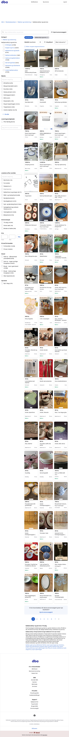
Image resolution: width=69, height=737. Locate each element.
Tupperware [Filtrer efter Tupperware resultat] (9, 107)
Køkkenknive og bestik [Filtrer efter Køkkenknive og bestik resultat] (12, 51)
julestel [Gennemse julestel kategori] (42, 646)
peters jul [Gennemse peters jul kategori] (31, 648)
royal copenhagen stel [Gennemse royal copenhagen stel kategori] (41, 648)
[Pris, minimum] (4, 237)
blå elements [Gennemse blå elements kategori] (35, 646)
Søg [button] (19, 237)
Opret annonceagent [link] (46, 612)
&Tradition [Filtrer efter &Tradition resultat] (8, 83)
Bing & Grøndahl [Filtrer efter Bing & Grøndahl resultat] (11, 86)
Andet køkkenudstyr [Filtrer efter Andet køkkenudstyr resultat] (11, 71)
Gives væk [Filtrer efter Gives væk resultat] (8, 225)
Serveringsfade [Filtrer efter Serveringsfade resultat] (12, 63)
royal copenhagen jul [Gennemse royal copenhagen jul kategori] (52, 645)
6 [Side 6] (51, 619)
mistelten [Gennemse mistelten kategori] (61, 645)
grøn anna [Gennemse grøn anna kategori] (33, 645)
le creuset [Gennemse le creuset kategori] (53, 648)
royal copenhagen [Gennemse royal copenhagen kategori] (37, 649)
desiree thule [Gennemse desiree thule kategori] (55, 646)
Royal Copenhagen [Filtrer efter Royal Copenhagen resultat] (12, 104)
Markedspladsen (11, 22)
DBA (2, 22)
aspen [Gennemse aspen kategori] (46, 646)
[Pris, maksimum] (12, 237)
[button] (59, 32)
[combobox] (24, 32)
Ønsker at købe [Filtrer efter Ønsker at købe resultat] (10, 228)
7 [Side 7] (55, 619)
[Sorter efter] (61, 42)
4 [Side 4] (44, 619)
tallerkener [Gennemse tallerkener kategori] (60, 648)
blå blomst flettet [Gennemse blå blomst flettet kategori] (41, 645)
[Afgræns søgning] (11, 80)
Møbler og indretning (24, 22)
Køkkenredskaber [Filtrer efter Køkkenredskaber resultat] (12, 55)
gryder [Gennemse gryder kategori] (50, 646)
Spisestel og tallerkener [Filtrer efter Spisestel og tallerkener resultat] (12, 66)
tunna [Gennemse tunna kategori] (27, 648)
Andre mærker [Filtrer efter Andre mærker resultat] (10, 110)
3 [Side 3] (40, 619)
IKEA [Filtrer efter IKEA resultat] (7, 98)
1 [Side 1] (33, 619)
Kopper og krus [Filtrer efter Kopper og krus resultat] (12, 48)
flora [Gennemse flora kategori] (49, 648)
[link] (8, 40)
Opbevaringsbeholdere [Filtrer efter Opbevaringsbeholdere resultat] (12, 59)
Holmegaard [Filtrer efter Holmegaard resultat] (9, 95)
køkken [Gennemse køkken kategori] (28, 645)
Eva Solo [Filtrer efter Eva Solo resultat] (8, 89)
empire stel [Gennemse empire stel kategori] (29, 646)
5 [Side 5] (47, 619)
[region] (31, 58)
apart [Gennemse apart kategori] (61, 646)
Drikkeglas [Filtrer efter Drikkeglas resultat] (10, 45)
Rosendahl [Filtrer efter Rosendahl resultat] (9, 101)
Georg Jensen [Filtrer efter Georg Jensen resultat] (10, 92)
